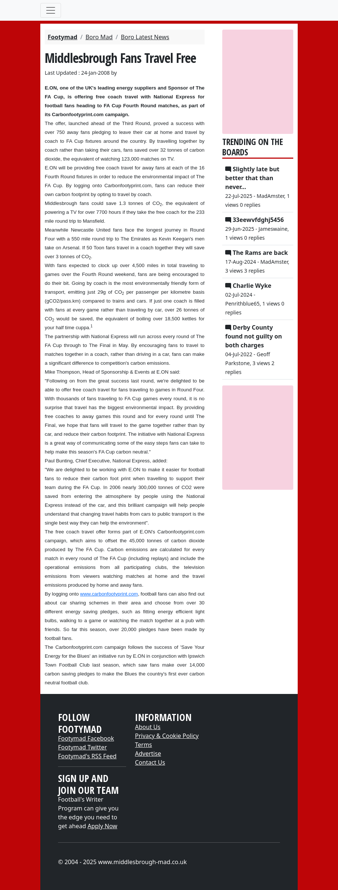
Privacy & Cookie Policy (167, 736)
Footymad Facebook (86, 738)
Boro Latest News (145, 37)
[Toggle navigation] (50, 10)
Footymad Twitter (82, 747)
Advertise (148, 753)
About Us (147, 727)
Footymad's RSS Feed (87, 756)
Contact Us (150, 762)
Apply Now (102, 826)
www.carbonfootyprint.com (109, 594)
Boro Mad (99, 37)
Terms (143, 745)
